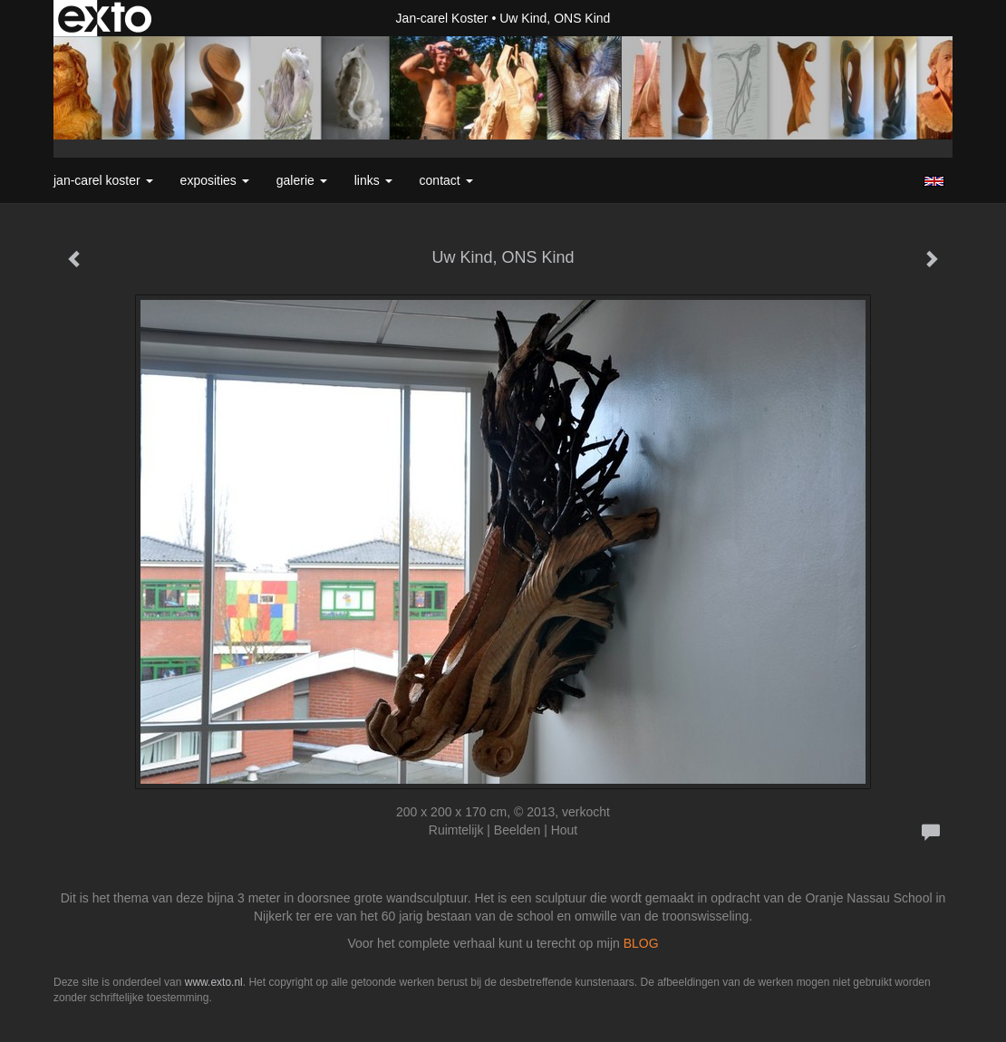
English (934, 181)
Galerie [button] (301, 180)
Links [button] (373, 180)
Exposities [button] (214, 180)
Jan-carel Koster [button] (103, 180)
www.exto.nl (214, 982)
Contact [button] (446, 180)
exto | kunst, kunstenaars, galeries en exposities (104, 18)
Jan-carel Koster (442, 18)
